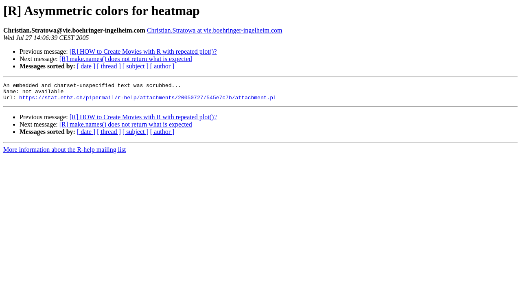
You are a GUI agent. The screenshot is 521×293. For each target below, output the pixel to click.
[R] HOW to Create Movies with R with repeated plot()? (143, 51)
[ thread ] (109, 66)
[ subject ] (136, 66)
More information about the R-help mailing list (64, 153)
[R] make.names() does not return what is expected (125, 58)
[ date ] (86, 66)
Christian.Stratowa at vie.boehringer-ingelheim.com (214, 30)
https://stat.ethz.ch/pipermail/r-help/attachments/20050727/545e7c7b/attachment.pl (147, 101)
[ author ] (162, 66)
